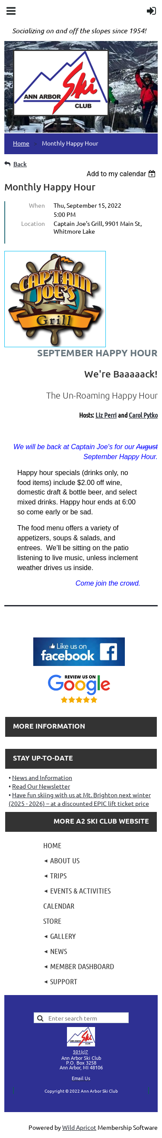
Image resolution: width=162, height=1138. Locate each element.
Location (33, 223)
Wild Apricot (79, 1127)
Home (21, 143)
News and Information (42, 777)
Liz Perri (106, 415)
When (37, 205)
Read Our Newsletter (41, 786)
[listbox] (122, 173)
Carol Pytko (143, 415)
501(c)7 (80, 1051)
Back (20, 164)
